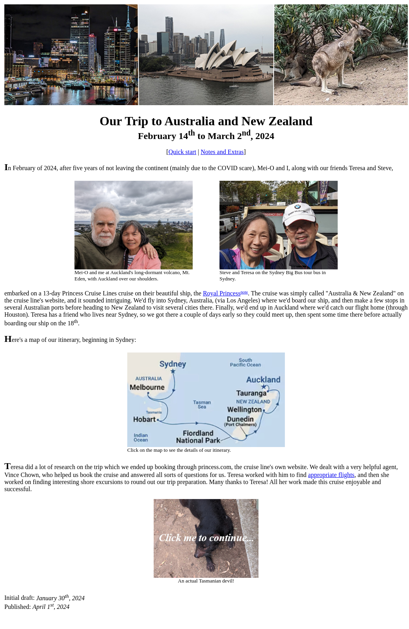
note (244, 291)
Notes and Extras (222, 151)
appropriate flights (331, 474)
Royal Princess (222, 293)
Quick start (182, 151)
